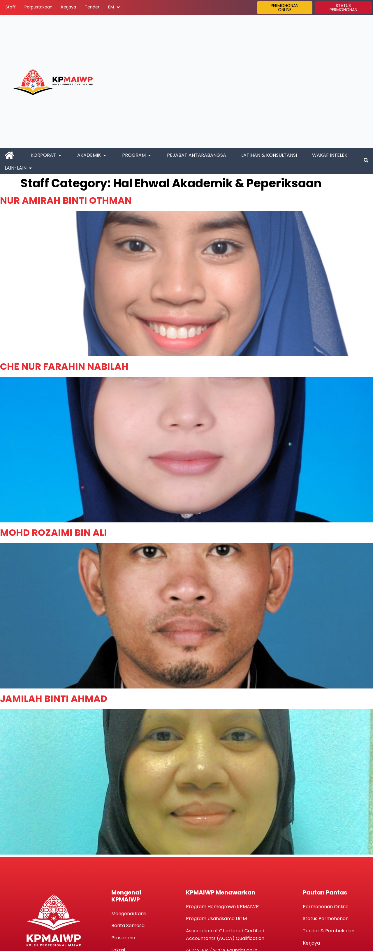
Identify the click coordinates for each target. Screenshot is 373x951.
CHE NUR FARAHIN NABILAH (64, 366)
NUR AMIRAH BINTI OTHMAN (66, 200)
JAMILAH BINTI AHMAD (53, 698)
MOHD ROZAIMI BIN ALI (53, 532)
